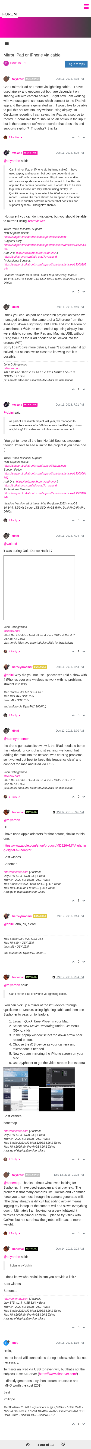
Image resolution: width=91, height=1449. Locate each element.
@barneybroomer (16, 734)
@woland (10, 539)
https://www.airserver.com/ (58, 1369)
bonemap (18, 807)
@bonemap (11, 1178)
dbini (15, 302)
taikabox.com (12, 363)
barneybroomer (22, 662)
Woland (17, 148)
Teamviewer (36, 216)
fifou (15, 1338)
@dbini (8, 408)
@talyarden (11, 156)
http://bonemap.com (16, 867)
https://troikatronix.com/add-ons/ (36, 248)
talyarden (18, 74)
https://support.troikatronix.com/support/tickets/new (35, 232)
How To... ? (18, 58)
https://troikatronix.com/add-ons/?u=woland (30, 252)
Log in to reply (76, 59)
